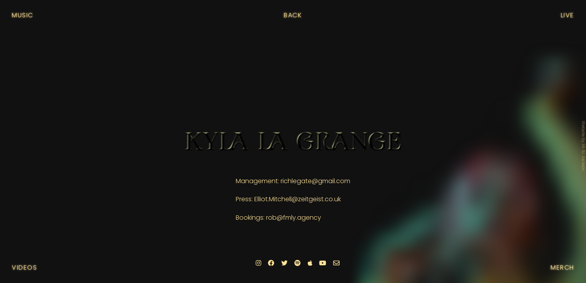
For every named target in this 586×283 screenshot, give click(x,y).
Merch (562, 267)
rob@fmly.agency (293, 217)
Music (22, 15)
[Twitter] (284, 263)
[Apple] (309, 263)
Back (293, 15)
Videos (24, 267)
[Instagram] (258, 263)
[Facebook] (271, 263)
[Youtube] (322, 263)
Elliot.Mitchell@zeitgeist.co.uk (297, 199)
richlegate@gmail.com (315, 181)
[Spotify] (297, 263)
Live (567, 15)
